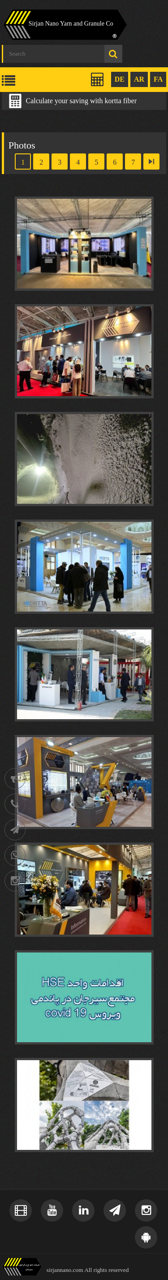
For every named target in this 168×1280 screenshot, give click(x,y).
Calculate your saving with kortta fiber (81, 101)
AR (139, 79)
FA (158, 79)
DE (120, 79)
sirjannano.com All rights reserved (88, 1270)
